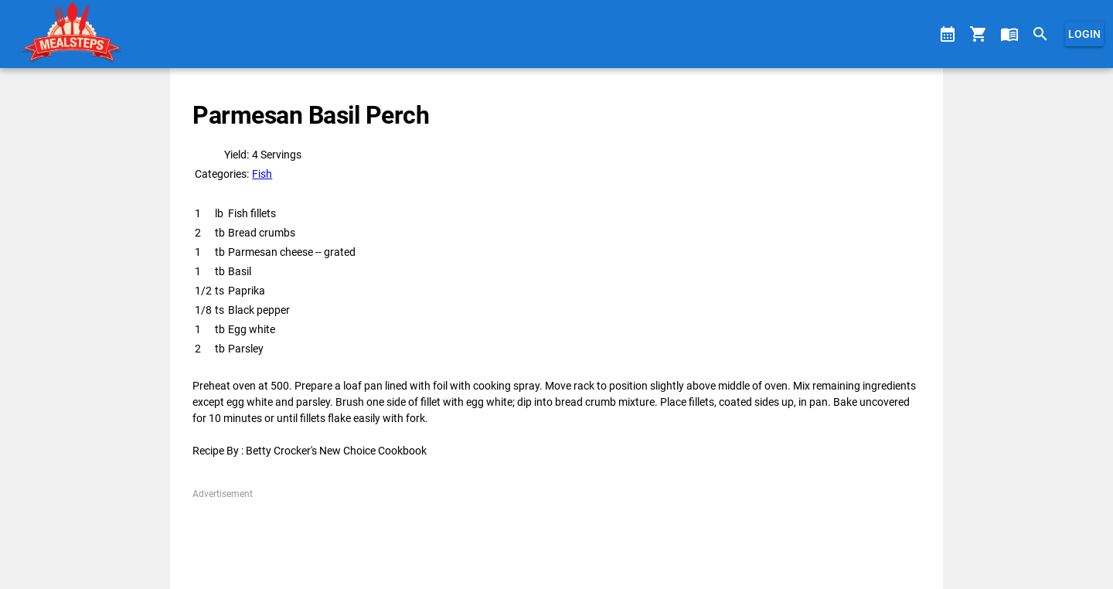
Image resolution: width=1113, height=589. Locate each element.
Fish (262, 174)
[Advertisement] (556, 535)
